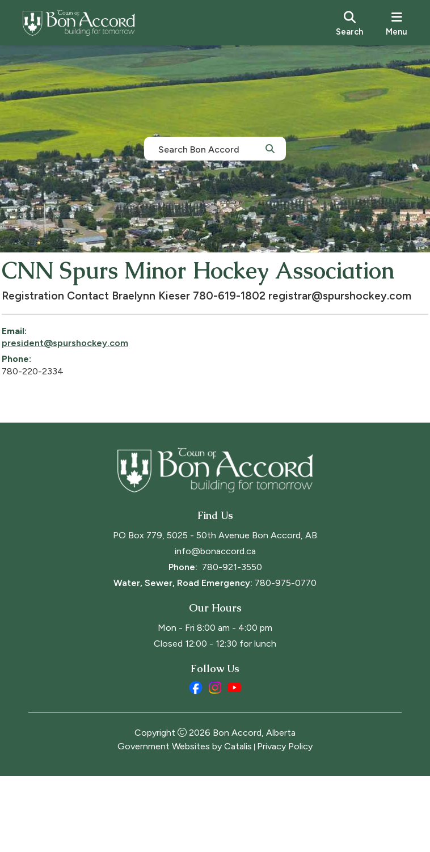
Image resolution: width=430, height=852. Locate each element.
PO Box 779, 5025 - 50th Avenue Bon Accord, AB (215, 611)
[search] (349, 23)
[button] (270, 148)
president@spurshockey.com (91, 396)
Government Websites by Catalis (184, 822)
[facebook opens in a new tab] (196, 763)
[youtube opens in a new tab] (234, 763)
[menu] (396, 23)
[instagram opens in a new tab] (215, 763)
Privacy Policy (285, 822)
